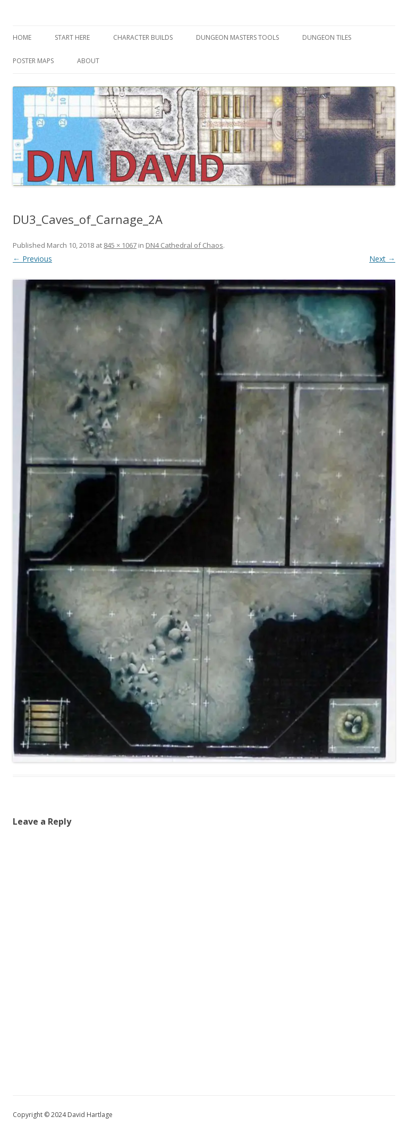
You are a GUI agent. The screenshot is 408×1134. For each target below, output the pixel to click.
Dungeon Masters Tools (237, 37)
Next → (382, 259)
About (88, 60)
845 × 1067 (120, 245)
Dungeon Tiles (326, 37)
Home (22, 37)
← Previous (32, 259)
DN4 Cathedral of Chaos (184, 245)
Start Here (72, 37)
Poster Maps (33, 60)
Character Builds (143, 37)
